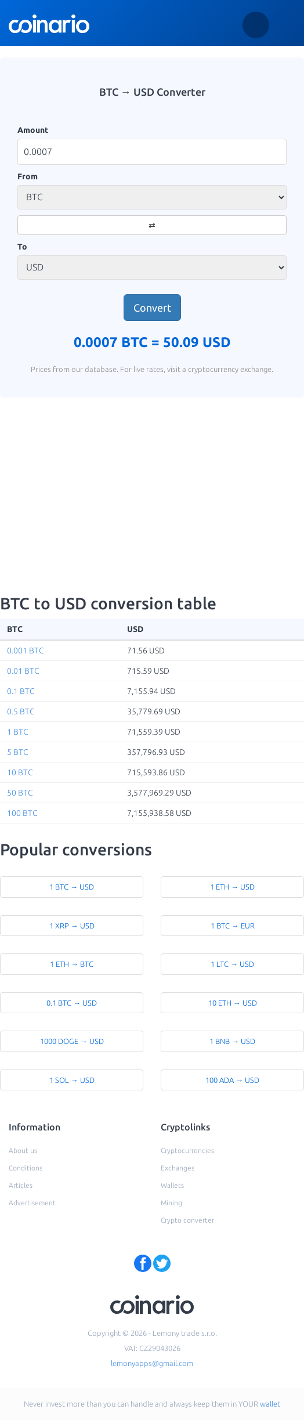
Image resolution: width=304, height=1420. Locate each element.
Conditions (25, 1168)
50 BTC (20, 792)
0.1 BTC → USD (71, 1003)
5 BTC (17, 752)
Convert (152, 307)
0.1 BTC (21, 691)
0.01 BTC (23, 670)
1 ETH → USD (232, 887)
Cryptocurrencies (187, 1150)
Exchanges (177, 1168)
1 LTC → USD (232, 964)
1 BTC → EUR (233, 926)
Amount (32, 130)
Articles (20, 1185)
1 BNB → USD (232, 1041)
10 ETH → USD (232, 1003)
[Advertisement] (152, 496)
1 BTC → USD (71, 887)
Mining (171, 1202)
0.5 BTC (21, 711)
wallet (270, 1404)
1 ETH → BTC (71, 964)
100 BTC (22, 813)
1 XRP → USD (72, 926)
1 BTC (17, 731)
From (27, 176)
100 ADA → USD (232, 1080)
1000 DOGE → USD (72, 1041)
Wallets (172, 1185)
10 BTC (20, 772)
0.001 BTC (25, 650)
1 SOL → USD (72, 1080)
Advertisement (32, 1202)
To (22, 246)
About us (23, 1150)
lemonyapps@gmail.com (152, 1363)
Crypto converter (187, 1220)
